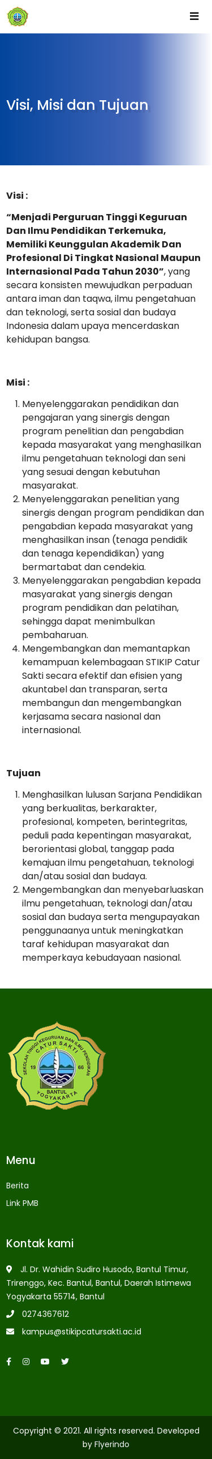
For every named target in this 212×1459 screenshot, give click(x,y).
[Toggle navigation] (194, 19)
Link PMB (22, 1203)
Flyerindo (111, 1444)
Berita (17, 1185)
